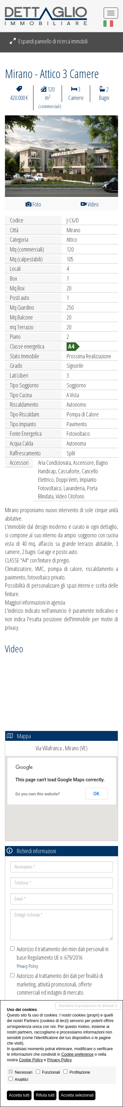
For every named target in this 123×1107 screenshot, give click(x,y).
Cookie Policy (31, 1060)
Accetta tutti (19, 1095)
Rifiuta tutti (45, 1095)
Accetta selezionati (77, 1095)
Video (90, 204)
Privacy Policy (27, 966)
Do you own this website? (37, 794)
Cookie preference (77, 1054)
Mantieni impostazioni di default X (88, 1005)
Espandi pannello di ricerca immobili (49, 41)
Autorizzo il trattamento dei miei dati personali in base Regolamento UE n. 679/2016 (59, 957)
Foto (33, 204)
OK (96, 793)
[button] (13, 156)
